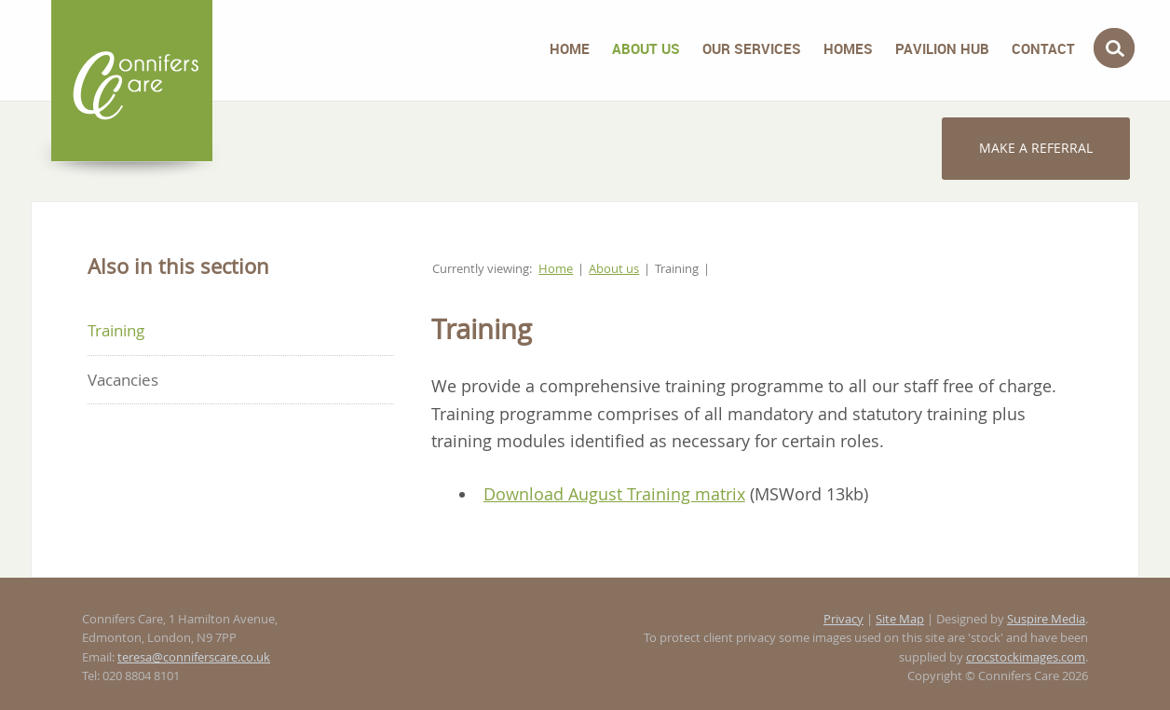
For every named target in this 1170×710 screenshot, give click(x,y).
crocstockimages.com (1025, 657)
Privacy (843, 619)
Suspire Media (1046, 619)
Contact (1043, 48)
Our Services (751, 48)
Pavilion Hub (942, 48)
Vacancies (123, 379)
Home (570, 48)
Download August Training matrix (614, 494)
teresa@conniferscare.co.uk (193, 657)
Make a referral (1036, 148)
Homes (848, 48)
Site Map (900, 619)
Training (116, 330)
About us (646, 48)
